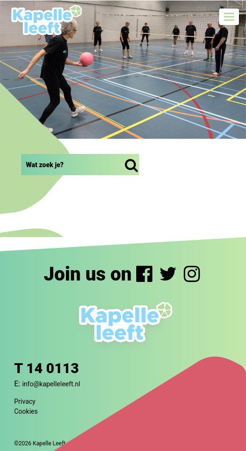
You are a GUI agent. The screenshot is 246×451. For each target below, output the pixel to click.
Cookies (26, 411)
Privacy (24, 401)
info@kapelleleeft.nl (51, 384)
